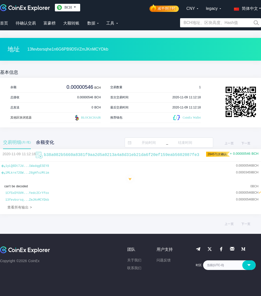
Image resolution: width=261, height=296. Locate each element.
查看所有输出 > (19, 207)
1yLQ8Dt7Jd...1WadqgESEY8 (27, 166)
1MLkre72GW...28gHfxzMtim (27, 173)
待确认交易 (26, 23)
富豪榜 (50, 23)
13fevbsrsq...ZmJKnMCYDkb (27, 200)
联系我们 (134, 268)
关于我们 (134, 260)
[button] (245, 7)
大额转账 (71, 23)
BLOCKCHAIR (87, 118)
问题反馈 (164, 260)
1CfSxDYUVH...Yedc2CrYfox (27, 193)
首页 (4, 23)
